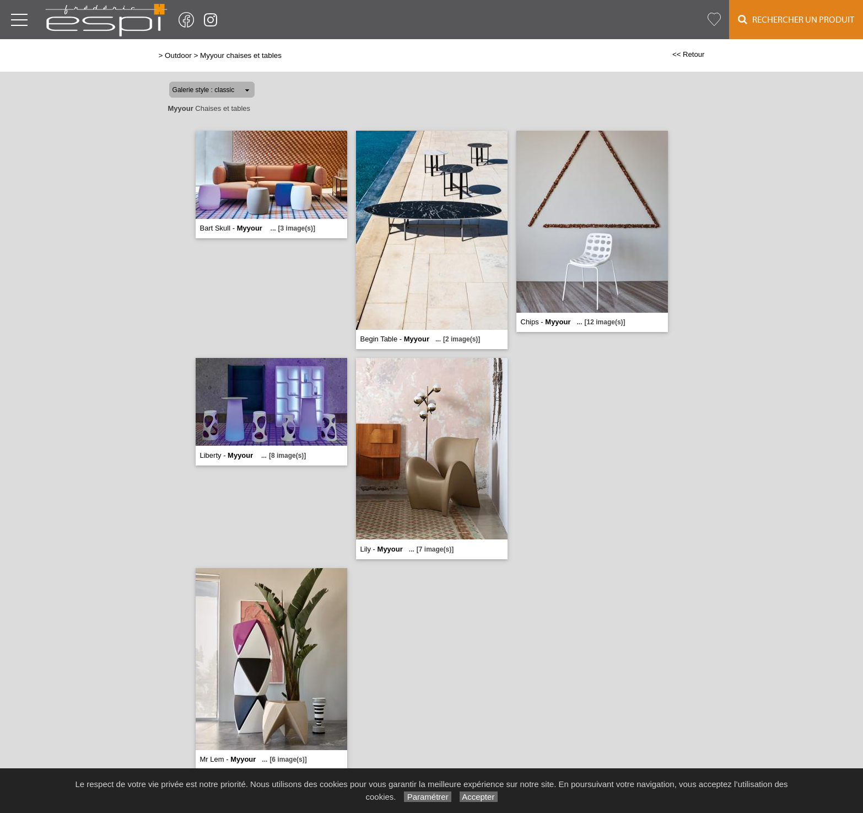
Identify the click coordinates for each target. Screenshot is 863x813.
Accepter (478, 796)
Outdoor (178, 55)
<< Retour (688, 54)
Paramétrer (427, 796)
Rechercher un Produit (796, 19)
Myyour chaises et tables (241, 55)
